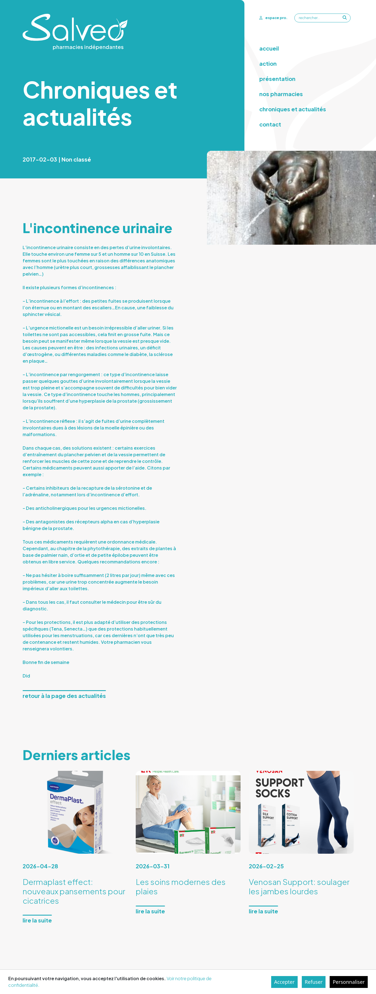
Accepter (284, 982)
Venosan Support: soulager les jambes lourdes (299, 886)
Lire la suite (37, 920)
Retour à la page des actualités (64, 695)
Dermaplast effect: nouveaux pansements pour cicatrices (74, 891)
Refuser (314, 982)
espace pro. (273, 17)
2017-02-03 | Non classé (57, 159)
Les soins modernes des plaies (181, 886)
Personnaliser (349, 982)
